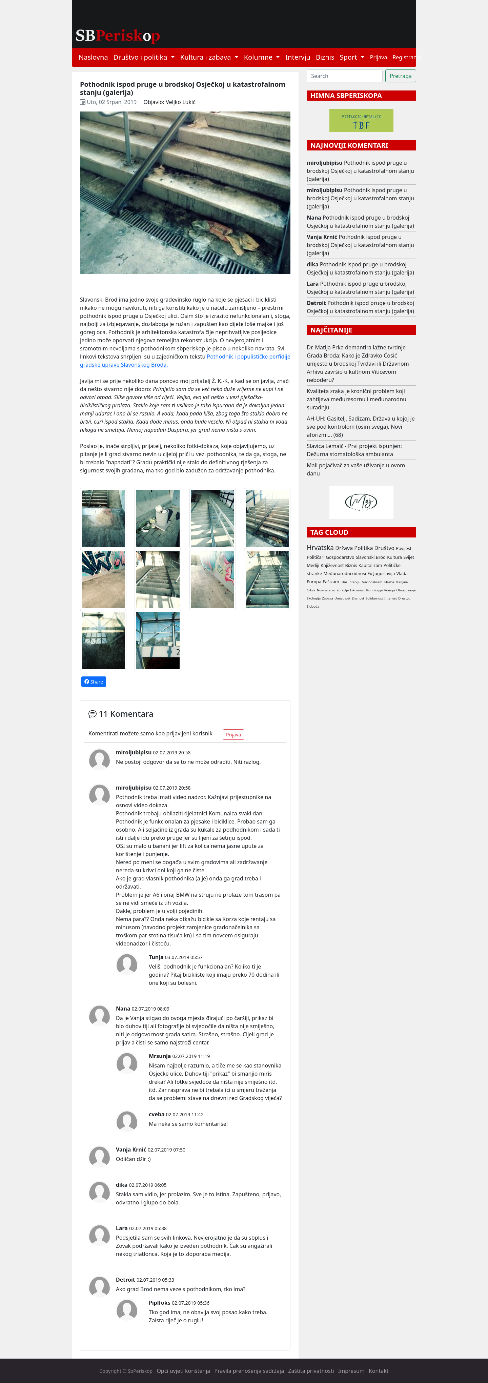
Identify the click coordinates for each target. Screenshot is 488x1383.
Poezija (389, 590)
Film (344, 582)
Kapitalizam (370, 565)
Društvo (384, 548)
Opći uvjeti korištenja (183, 1371)
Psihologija (374, 590)
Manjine (401, 582)
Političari (315, 557)
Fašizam (331, 581)
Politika (363, 548)
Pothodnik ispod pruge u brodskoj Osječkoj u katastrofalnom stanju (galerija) (360, 171)
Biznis (325, 57)
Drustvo (404, 598)
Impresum (351, 1371)
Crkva (311, 590)
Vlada (401, 573)
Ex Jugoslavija (381, 573)
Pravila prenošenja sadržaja (249, 1371)
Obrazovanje (406, 590)
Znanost (358, 598)
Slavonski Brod (371, 557)
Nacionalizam (372, 582)
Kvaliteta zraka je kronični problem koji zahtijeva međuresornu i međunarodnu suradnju (356, 399)
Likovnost (357, 590)
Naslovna (93, 57)
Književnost (332, 565)
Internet (390, 598)
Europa (314, 581)
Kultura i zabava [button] (206, 57)
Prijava (378, 57)
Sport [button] (349, 57)
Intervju (297, 57)
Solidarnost (374, 598)
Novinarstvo (326, 590)
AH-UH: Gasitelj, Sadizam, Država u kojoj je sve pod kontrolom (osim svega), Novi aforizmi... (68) (360, 427)
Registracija (407, 57)
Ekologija (314, 598)
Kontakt (379, 1371)
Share (93, 681)
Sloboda (313, 606)
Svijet (408, 557)
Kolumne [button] (259, 57)
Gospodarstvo (340, 557)
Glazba (389, 582)
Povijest (403, 548)
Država (344, 548)
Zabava (327, 598)
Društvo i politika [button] (141, 57)
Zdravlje (343, 590)
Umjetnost (342, 598)
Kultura (394, 557)
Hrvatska (320, 547)
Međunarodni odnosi (344, 573)
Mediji (313, 565)
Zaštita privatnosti (311, 1371)
